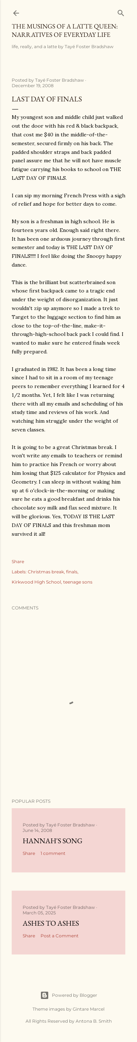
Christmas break (46, 571)
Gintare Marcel (88, 1009)
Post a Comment (60, 935)
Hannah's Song (53, 840)
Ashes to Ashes (51, 923)
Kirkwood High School (36, 582)
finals (71, 571)
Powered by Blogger (68, 995)
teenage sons (77, 582)
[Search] (121, 11)
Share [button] (18, 561)
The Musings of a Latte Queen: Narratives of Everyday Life (65, 30)
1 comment (53, 853)
